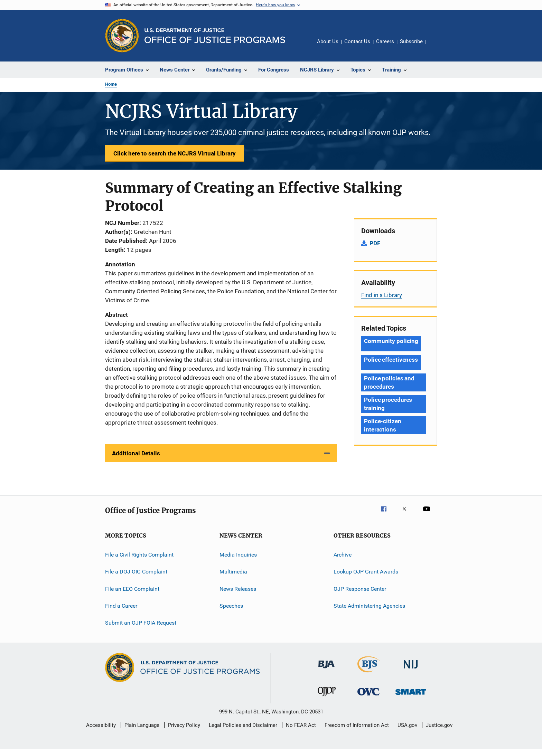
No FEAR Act (301, 725)
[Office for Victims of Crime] (368, 697)
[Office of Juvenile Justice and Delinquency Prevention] (327, 697)
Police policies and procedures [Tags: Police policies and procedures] (389, 382)
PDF (375, 243)
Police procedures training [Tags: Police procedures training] (388, 403)
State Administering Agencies (369, 606)
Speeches (231, 606)
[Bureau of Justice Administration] (326, 669)
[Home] (214, 35)
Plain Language (141, 725)
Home (111, 84)
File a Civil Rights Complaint (139, 554)
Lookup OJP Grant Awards (366, 571)
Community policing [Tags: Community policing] (391, 341)
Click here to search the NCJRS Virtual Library (174, 153)
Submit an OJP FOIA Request (140, 622)
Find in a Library (381, 295)
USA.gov (407, 725)
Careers (385, 41)
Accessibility (101, 725)
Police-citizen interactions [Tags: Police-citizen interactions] (382, 425)
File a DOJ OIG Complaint (136, 571)
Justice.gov (439, 725)
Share (437, 46)
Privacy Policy (184, 725)
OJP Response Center (360, 589)
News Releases (237, 589)
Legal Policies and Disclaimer (243, 725)
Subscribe (411, 41)
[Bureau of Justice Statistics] (368, 673)
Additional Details (136, 453)
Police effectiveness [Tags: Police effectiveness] (391, 359)
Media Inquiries (238, 554)
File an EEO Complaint (132, 589)
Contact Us (357, 41)
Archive (343, 554)
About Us (327, 41)
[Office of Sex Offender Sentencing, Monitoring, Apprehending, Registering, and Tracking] (410, 696)
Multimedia (233, 571)
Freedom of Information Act (357, 725)
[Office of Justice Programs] (122, 36)
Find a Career (121, 606)
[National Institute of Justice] (411, 669)
